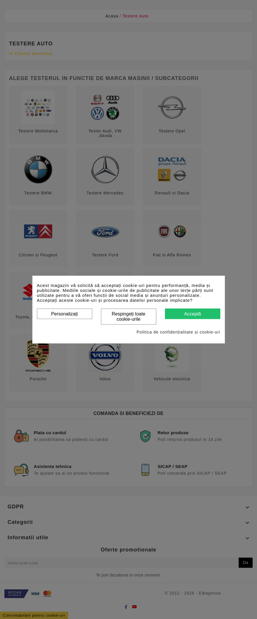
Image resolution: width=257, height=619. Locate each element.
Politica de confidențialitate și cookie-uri (178, 332)
